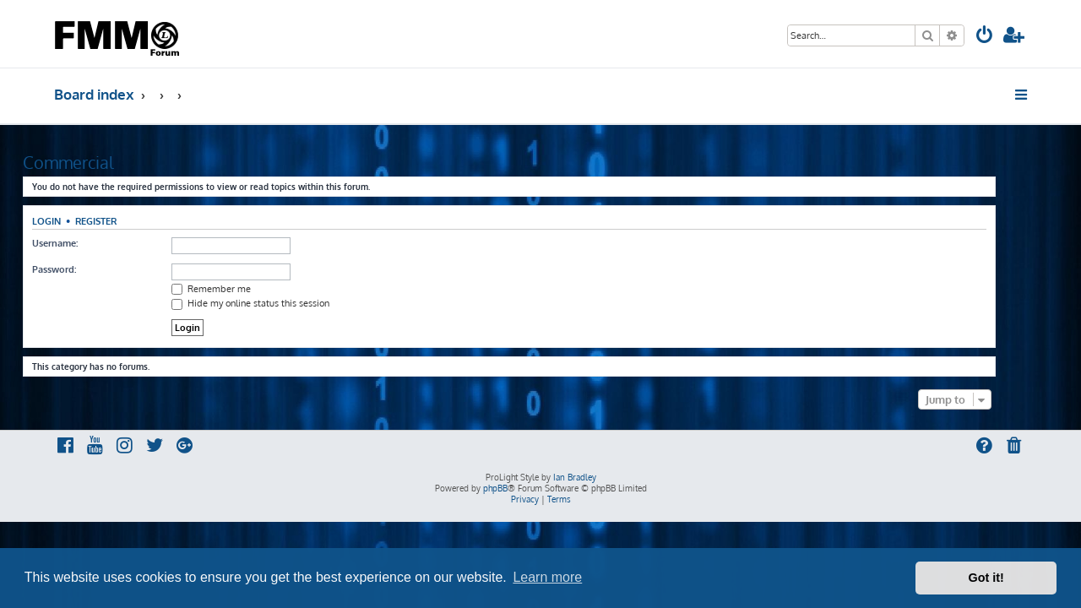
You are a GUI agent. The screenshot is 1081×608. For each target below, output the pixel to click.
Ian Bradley (574, 477)
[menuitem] (985, 36)
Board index (94, 94)
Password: (85, 269)
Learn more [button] (547, 577)
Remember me (242, 289)
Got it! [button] (986, 577)
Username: (86, 243)
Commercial (99, 162)
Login (77, 220)
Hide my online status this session (282, 303)
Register (127, 220)
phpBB (495, 488)
